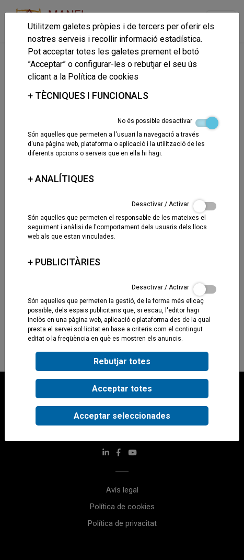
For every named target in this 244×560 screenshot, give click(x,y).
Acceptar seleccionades (122, 416)
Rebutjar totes (122, 361)
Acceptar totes (122, 389)
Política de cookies (103, 77)
